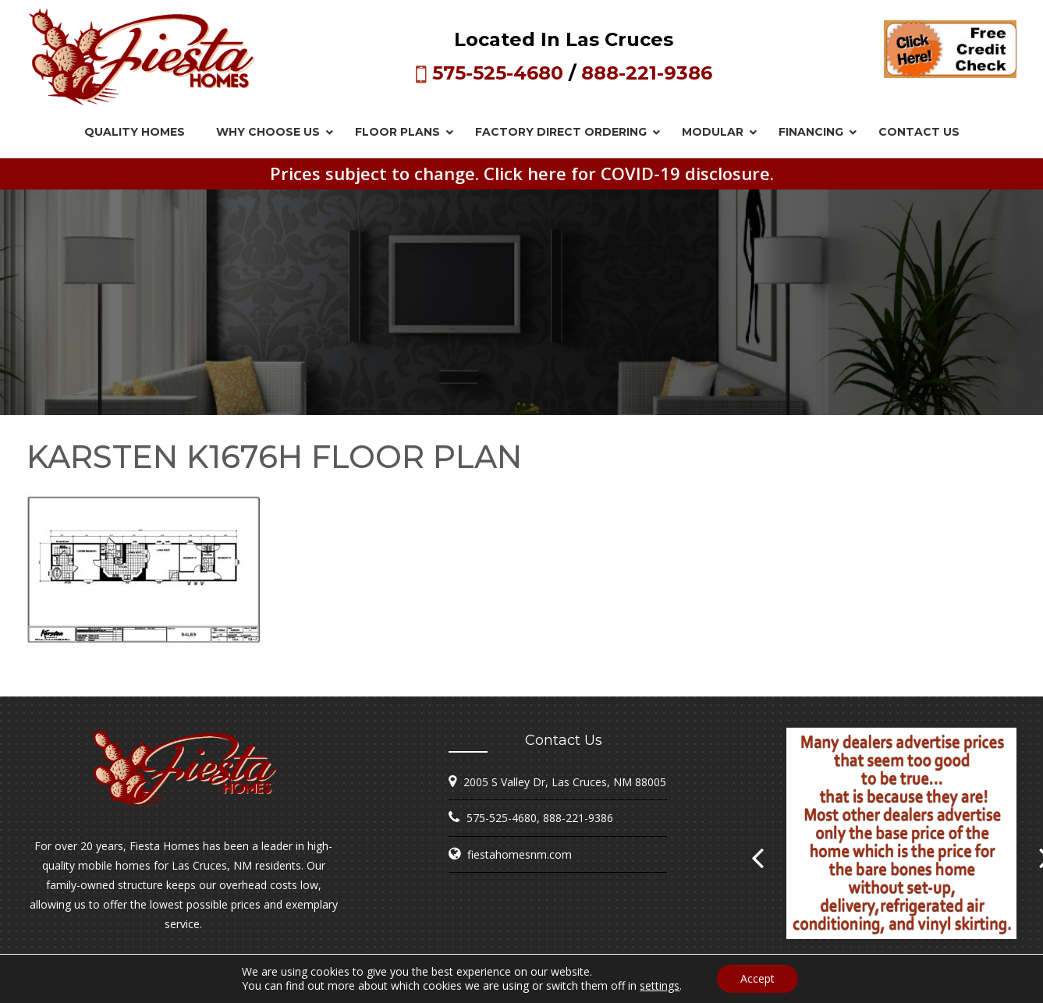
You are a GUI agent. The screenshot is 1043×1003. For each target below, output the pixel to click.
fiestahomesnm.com (519, 854)
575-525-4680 (497, 73)
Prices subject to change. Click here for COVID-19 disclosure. (522, 173)
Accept (757, 978)
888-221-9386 (646, 73)
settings (659, 986)
